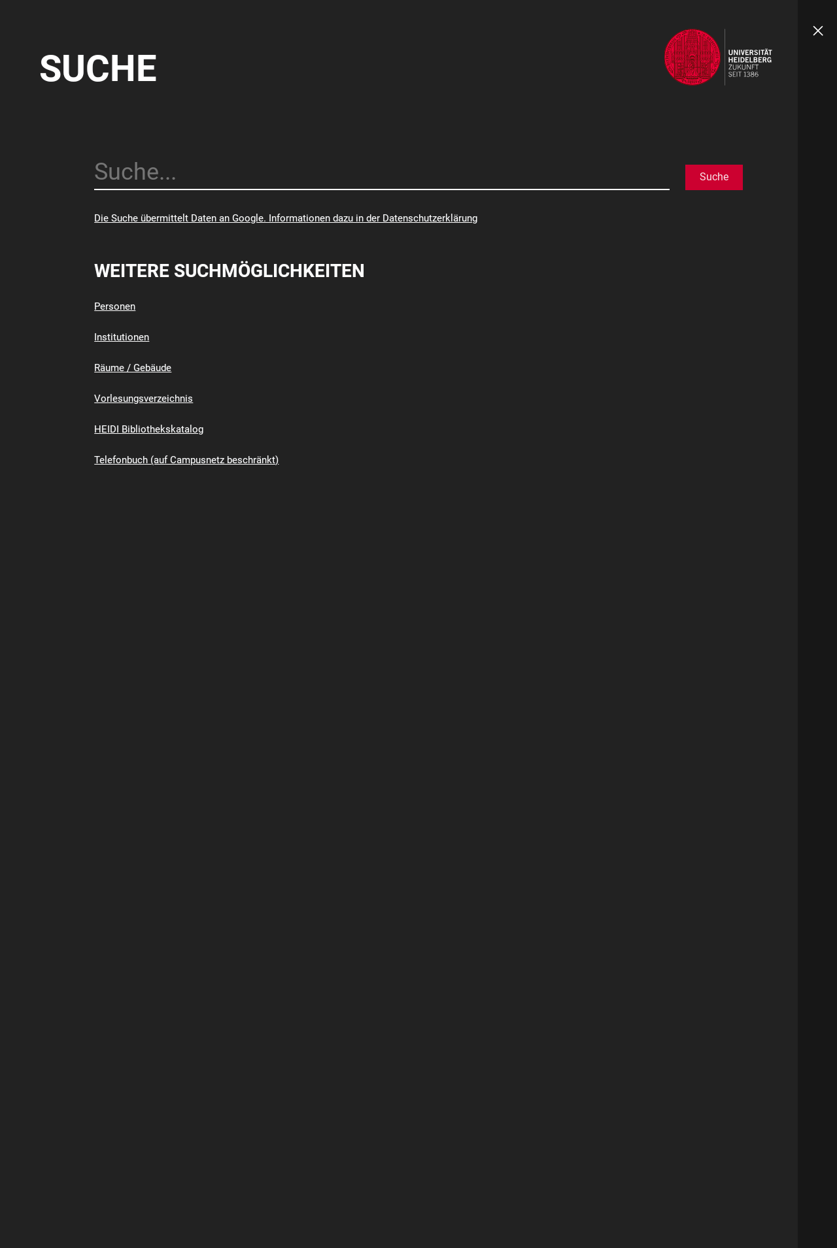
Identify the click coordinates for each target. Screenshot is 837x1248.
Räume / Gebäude (132, 368)
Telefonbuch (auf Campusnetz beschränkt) (186, 460)
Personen (114, 306)
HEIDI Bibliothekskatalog (148, 429)
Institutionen (121, 337)
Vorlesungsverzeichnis (143, 398)
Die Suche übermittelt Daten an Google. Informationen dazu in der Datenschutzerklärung (285, 218)
